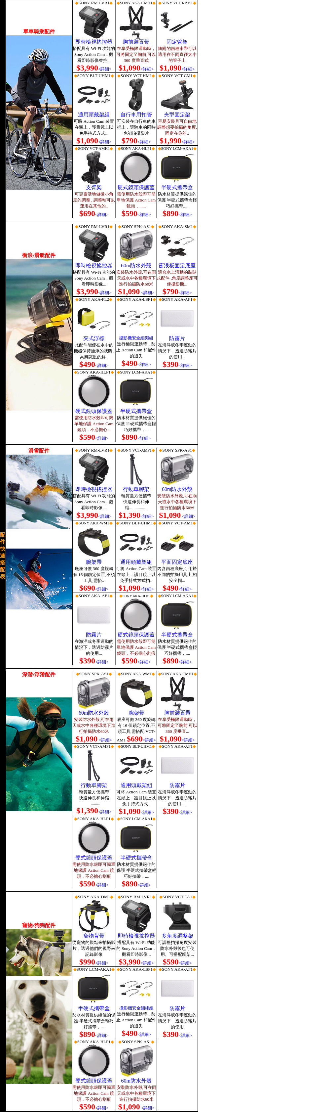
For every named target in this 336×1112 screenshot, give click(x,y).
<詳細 (183, 292)
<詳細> (105, 69)
